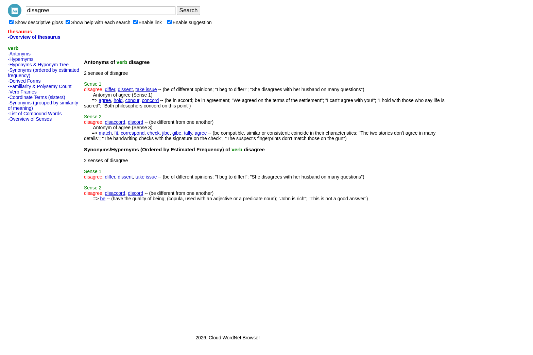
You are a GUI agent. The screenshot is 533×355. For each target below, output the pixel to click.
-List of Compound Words (35, 113)
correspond (132, 133)
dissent (125, 89)
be (102, 198)
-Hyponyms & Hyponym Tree (38, 64)
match (105, 133)
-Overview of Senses (30, 119)
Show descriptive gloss (36, 22)
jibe (166, 133)
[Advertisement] (35, 226)
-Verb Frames (22, 92)
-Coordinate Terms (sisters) (36, 97)
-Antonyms (19, 53)
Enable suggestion (189, 22)
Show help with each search (98, 22)
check (153, 133)
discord (135, 122)
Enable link (147, 22)
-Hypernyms (20, 59)
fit (116, 133)
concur (132, 100)
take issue (146, 89)
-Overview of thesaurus (34, 37)
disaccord (115, 122)
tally (188, 133)
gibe (176, 133)
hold (118, 100)
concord (150, 100)
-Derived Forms (24, 81)
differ (110, 89)
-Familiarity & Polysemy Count (40, 86)
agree (105, 100)
